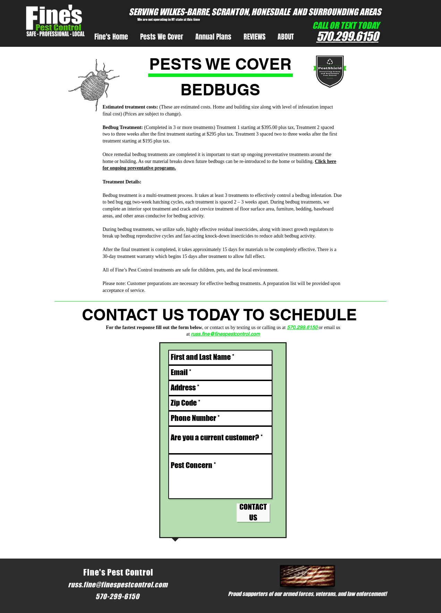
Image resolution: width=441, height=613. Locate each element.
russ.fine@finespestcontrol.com (225, 334)
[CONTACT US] (253, 512)
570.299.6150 (303, 327)
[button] (161, 37)
